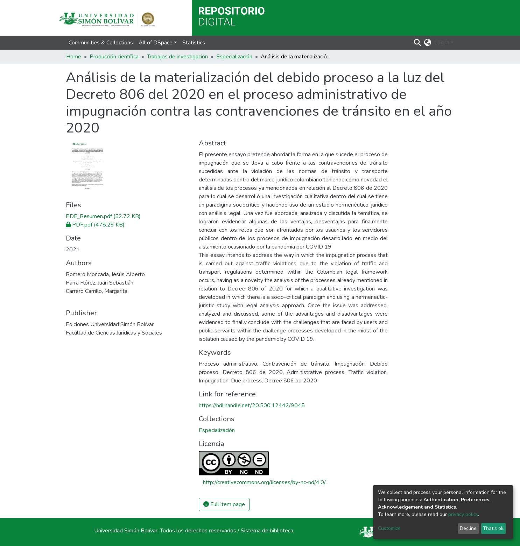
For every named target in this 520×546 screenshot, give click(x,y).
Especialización (234, 56)
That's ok (493, 528)
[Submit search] (417, 42)
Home (73, 56)
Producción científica (114, 56)
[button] (427, 42)
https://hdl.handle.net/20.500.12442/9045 (252, 405)
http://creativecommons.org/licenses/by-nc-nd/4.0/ (264, 482)
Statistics (193, 42)
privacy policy (463, 514)
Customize (389, 528)
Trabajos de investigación (177, 56)
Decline (468, 528)
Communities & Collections (101, 42)
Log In (441, 42)
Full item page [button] (224, 504)
